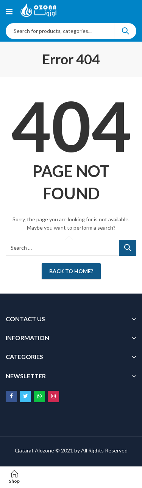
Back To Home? (71, 271)
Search (125, 31)
